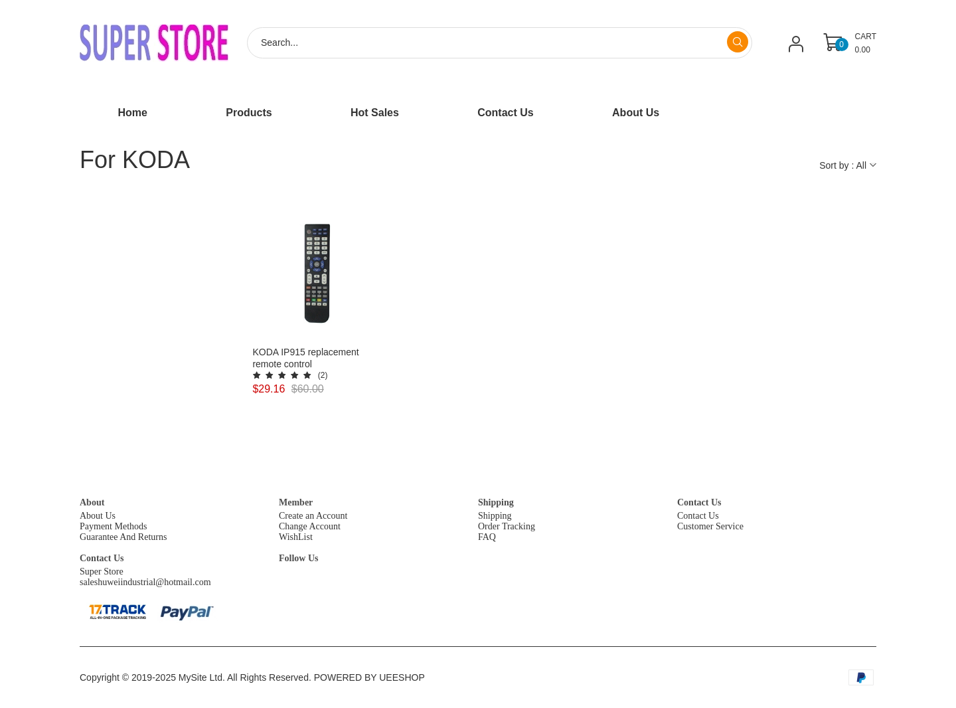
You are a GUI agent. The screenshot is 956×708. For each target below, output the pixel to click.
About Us (98, 516)
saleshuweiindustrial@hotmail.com (145, 582)
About (92, 502)
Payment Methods (113, 526)
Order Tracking (506, 526)
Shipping (496, 502)
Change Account (310, 526)
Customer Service (710, 526)
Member (296, 502)
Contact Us (699, 502)
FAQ (487, 537)
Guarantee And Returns (123, 537)
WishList (296, 537)
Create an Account (313, 516)
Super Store (101, 571)
